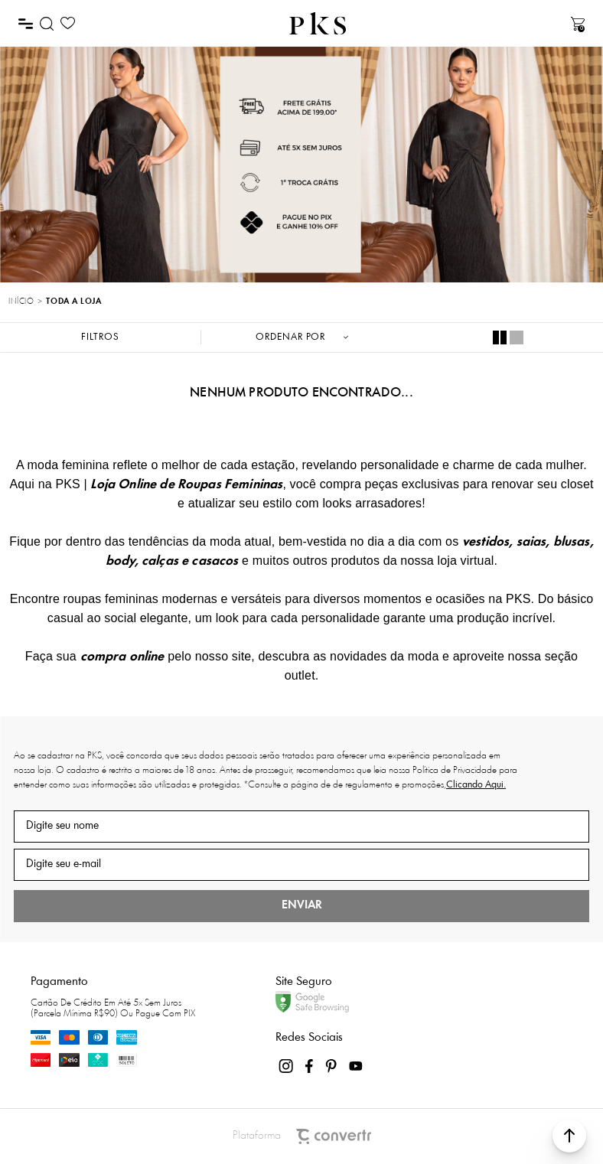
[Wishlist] (67, 23)
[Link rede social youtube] (355, 1066)
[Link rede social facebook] (309, 1066)
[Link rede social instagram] (286, 1066)
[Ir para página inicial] (21, 302)
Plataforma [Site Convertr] (302, 1136)
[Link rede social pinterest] (332, 1066)
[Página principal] (317, 23)
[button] (569, 1136)
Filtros (100, 337)
